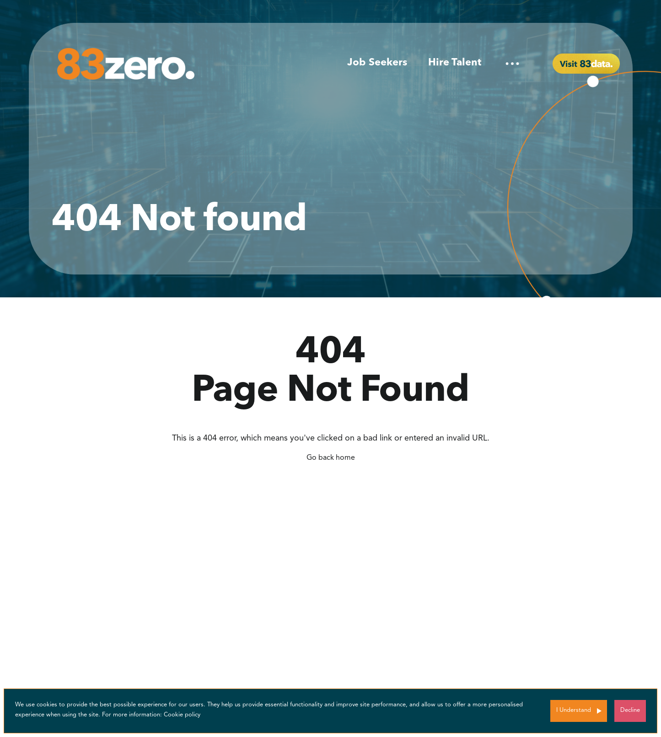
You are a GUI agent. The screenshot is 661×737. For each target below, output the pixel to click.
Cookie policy (182, 715)
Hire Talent (454, 63)
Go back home (330, 458)
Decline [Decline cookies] (630, 710)
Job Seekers (377, 63)
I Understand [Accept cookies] (573, 710)
